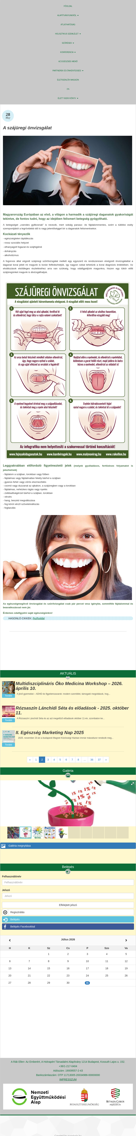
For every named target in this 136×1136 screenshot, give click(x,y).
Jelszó (6, 890)
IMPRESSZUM (67, 1079)
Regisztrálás (13, 912)
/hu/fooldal (39, 618)
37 (99, 759)
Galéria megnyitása (15, 846)
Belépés (11, 919)
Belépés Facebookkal (18, 927)
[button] (132, 784)
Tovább (8, 695)
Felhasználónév (11, 876)
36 (91, 759)
